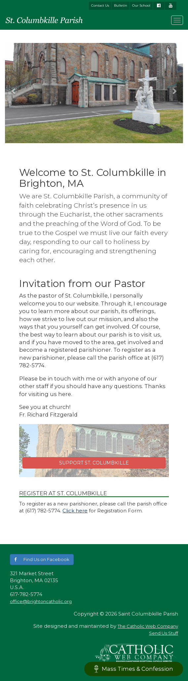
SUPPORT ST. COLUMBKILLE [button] (94, 463)
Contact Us (100, 5)
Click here (75, 511)
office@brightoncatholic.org (41, 601)
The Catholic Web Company (148, 626)
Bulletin (120, 5)
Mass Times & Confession (133, 669)
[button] (14, 91)
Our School (141, 5)
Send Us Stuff (163, 633)
